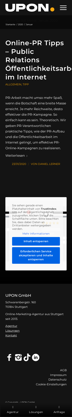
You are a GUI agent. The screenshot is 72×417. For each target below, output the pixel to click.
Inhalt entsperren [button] (36, 241)
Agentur (11, 326)
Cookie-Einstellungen (51, 384)
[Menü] (61, 7)
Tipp (26, 84)
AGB (63, 370)
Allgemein (13, 84)
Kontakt (11, 335)
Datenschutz (57, 379)
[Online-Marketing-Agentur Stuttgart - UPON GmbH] (29, 7)
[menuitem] (61, 7)
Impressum (58, 375)
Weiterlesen (16, 155)
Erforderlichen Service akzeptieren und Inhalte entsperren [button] (36, 255)
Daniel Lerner (49, 164)
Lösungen (12, 330)
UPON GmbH (18, 295)
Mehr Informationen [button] (36, 233)
